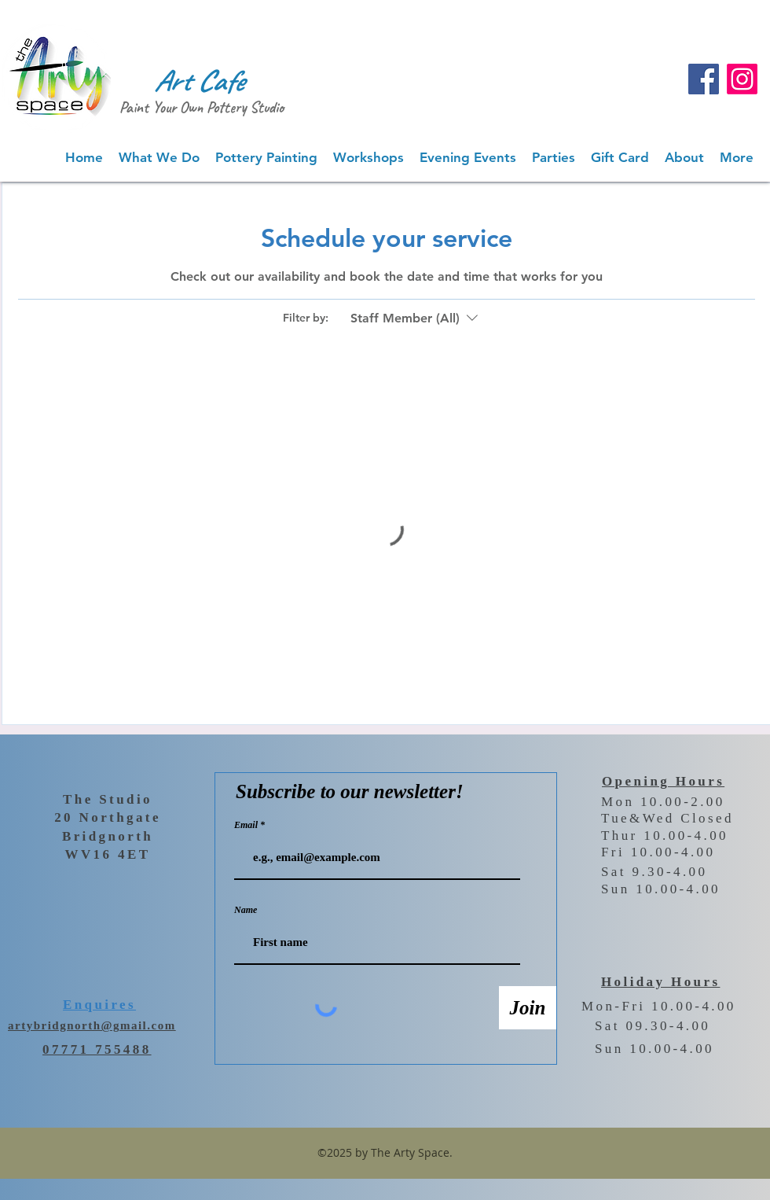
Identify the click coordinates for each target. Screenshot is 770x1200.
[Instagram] (742, 79)
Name (245, 910)
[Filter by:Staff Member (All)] (416, 318)
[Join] (527, 1007)
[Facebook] (703, 79)
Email (247, 825)
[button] (159, 157)
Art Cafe (199, 80)
